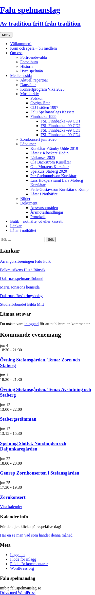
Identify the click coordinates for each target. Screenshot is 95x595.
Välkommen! (20, 44)
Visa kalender (11, 507)
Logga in (17, 554)
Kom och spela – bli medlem (33, 48)
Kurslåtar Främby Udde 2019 (54, 148)
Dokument (28, 203)
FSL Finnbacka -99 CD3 (60, 130)
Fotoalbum (29, 62)
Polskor (36, 98)
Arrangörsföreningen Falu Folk (25, 261)
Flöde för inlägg (23, 559)
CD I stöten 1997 (44, 107)
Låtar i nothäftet (23, 230)
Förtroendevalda (33, 57)
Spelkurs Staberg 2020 (48, 171)
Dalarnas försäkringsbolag (21, 296)
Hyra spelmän (31, 71)
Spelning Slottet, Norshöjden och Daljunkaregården (33, 446)
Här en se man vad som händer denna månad (36, 535)
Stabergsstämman (18, 419)
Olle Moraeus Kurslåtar (49, 167)
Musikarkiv (29, 94)
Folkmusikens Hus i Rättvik (22, 270)
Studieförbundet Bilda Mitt (22, 304)
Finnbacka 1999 (43, 116)
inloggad (31, 324)
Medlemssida (21, 75)
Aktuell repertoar (34, 80)
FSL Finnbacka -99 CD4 (60, 135)
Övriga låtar (40, 103)
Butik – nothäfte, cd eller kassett (36, 221)
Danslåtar (28, 85)
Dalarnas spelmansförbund (21, 278)
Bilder (25, 198)
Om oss (16, 53)
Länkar (16, 226)
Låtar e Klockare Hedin (49, 153)
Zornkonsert (13, 497)
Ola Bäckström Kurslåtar (50, 162)
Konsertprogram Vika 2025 (42, 89)
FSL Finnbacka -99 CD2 (60, 126)
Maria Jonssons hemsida (20, 287)
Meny (6, 35)
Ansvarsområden (44, 208)
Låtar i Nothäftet (44, 194)
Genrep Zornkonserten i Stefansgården (39, 473)
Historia (26, 66)
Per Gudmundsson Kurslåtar (53, 176)
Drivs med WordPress (17, 592)
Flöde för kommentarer (29, 564)
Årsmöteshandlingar (46, 212)
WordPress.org (22, 568)
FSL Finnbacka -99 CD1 (60, 121)
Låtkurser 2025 (42, 157)
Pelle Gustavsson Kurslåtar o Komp (59, 189)
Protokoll (38, 217)
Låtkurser (28, 144)
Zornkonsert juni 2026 (38, 139)
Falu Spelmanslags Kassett (52, 112)
